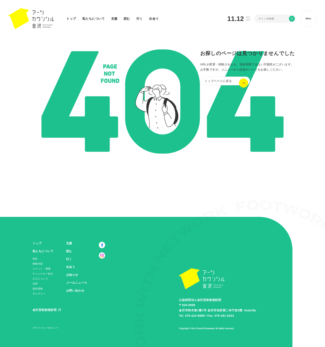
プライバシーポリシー (46, 327)
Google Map (250, 310)
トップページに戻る (222, 83)
